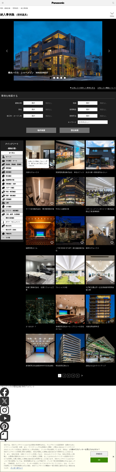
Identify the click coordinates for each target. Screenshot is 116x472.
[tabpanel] (58, 51)
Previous (6, 51)
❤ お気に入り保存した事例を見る (82, 88)
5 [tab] (65, 78)
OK (99, 465)
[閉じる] (113, 461)
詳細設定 (99, 459)
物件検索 (41, 130)
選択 (33, 103)
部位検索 (74, 130)
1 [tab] (51, 78)
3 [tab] (58, 78)
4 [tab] (61, 78)
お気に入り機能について (107, 88)
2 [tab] (54, 78)
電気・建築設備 (5, 8)
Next (109, 51)
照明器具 (15, 8)
